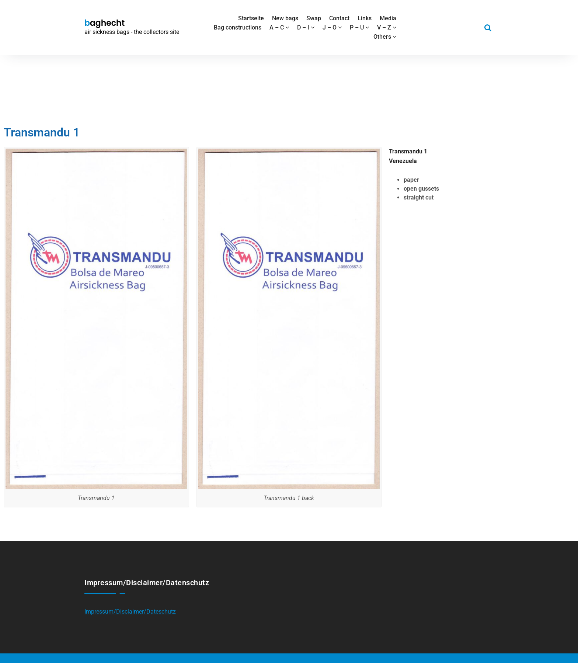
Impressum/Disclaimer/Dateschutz (130, 611)
